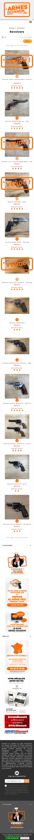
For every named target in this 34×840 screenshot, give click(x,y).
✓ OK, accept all (12, 838)
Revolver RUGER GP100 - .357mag (17, 242)
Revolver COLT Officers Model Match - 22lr (17, 161)
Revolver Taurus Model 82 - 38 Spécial (17, 524)
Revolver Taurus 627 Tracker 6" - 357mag (17, 282)
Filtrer (27, 41)
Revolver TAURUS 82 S (17, 323)
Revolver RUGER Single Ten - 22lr (17, 121)
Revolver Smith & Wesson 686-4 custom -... (17, 80)
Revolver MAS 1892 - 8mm (17, 202)
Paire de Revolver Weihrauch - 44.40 (17, 444)
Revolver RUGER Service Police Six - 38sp (17, 363)
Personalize (24, 838)
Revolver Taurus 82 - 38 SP (17, 484)
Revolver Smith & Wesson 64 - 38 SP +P (17, 403)
